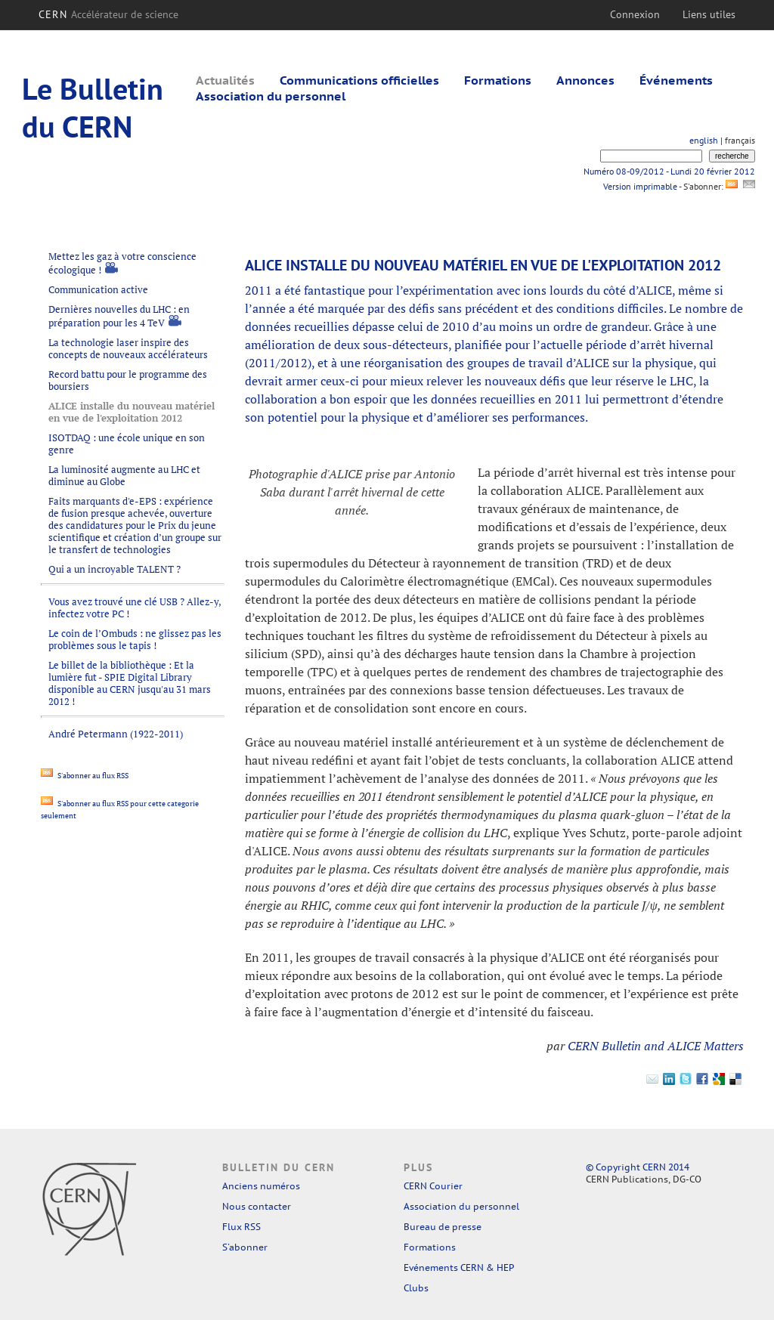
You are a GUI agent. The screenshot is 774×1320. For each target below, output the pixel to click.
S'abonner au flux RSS (84, 776)
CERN (108, 14)
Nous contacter (256, 1206)
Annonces (585, 80)
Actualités (225, 80)
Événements (676, 80)
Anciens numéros (261, 1186)
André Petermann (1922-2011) (115, 733)
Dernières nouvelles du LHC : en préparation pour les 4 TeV (119, 315)
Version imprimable (640, 186)
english (703, 140)
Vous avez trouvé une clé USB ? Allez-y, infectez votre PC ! (134, 607)
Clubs (416, 1288)
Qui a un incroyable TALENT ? (114, 569)
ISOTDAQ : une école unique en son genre (126, 443)
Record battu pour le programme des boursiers (127, 380)
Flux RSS (241, 1226)
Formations (497, 80)
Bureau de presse (442, 1226)
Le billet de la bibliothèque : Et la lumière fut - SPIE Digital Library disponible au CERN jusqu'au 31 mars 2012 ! (129, 683)
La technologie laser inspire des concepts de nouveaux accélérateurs (128, 348)
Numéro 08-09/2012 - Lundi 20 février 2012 (669, 171)
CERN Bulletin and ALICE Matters (656, 1045)
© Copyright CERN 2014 (637, 1167)
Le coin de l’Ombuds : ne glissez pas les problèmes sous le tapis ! (134, 639)
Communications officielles (359, 80)
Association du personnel (270, 96)
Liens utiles (709, 14)
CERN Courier (433, 1186)
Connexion (635, 14)
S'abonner (245, 1247)
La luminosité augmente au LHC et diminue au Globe (124, 475)
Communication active (98, 289)
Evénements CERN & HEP (459, 1267)
